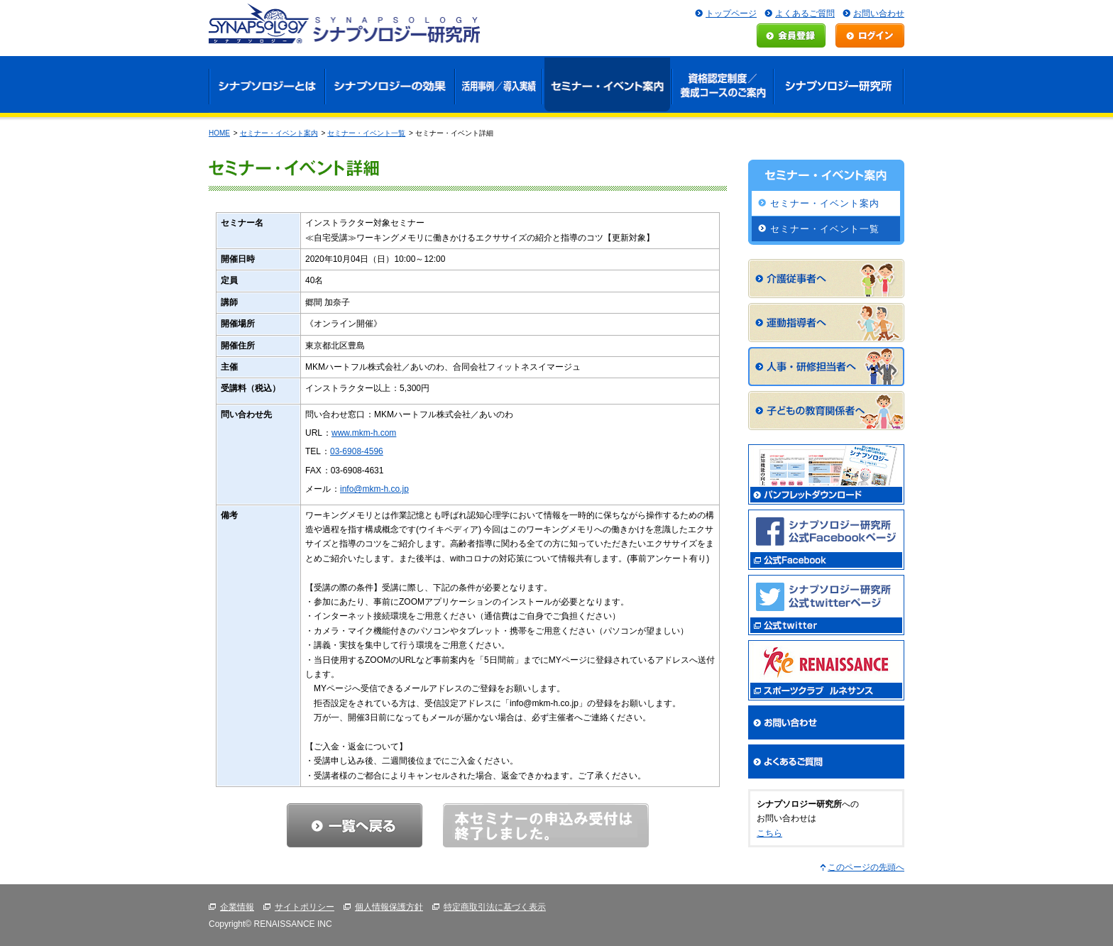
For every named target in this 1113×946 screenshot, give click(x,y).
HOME (219, 133)
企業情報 (237, 907)
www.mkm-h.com (363, 433)
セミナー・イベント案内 (279, 133)
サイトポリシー (304, 907)
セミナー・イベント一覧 (366, 133)
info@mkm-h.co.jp (374, 489)
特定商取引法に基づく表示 (495, 907)
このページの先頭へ (866, 867)
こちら (769, 833)
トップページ (731, 13)
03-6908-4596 (356, 451)
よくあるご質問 (805, 13)
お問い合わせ (878, 13)
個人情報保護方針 (389, 907)
